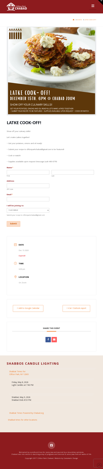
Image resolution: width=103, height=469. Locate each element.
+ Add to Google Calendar (28, 308)
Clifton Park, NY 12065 (19, 373)
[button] (92, 6)
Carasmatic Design (71, 458)
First (8, 176)
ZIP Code (10, 189)
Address (10, 181)
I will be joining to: (15, 206)
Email (10, 195)
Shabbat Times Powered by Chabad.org (26, 413)
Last (53, 176)
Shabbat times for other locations (22, 420)
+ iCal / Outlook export (76, 308)
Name (10, 168)
